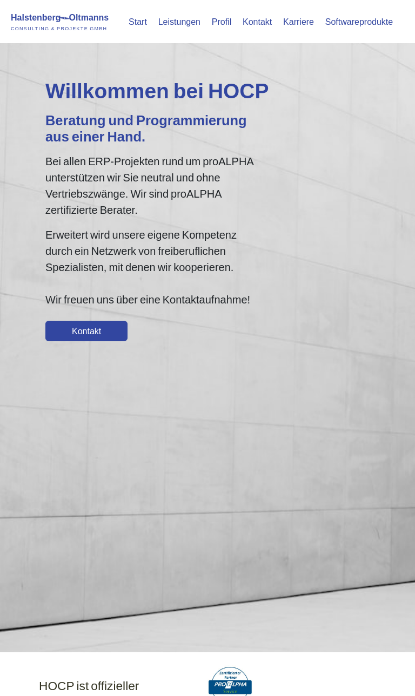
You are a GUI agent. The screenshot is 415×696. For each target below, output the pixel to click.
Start (138, 21)
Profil (221, 21)
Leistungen (179, 21)
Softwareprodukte (359, 21)
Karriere (298, 21)
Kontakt (257, 21)
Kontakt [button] (86, 331)
